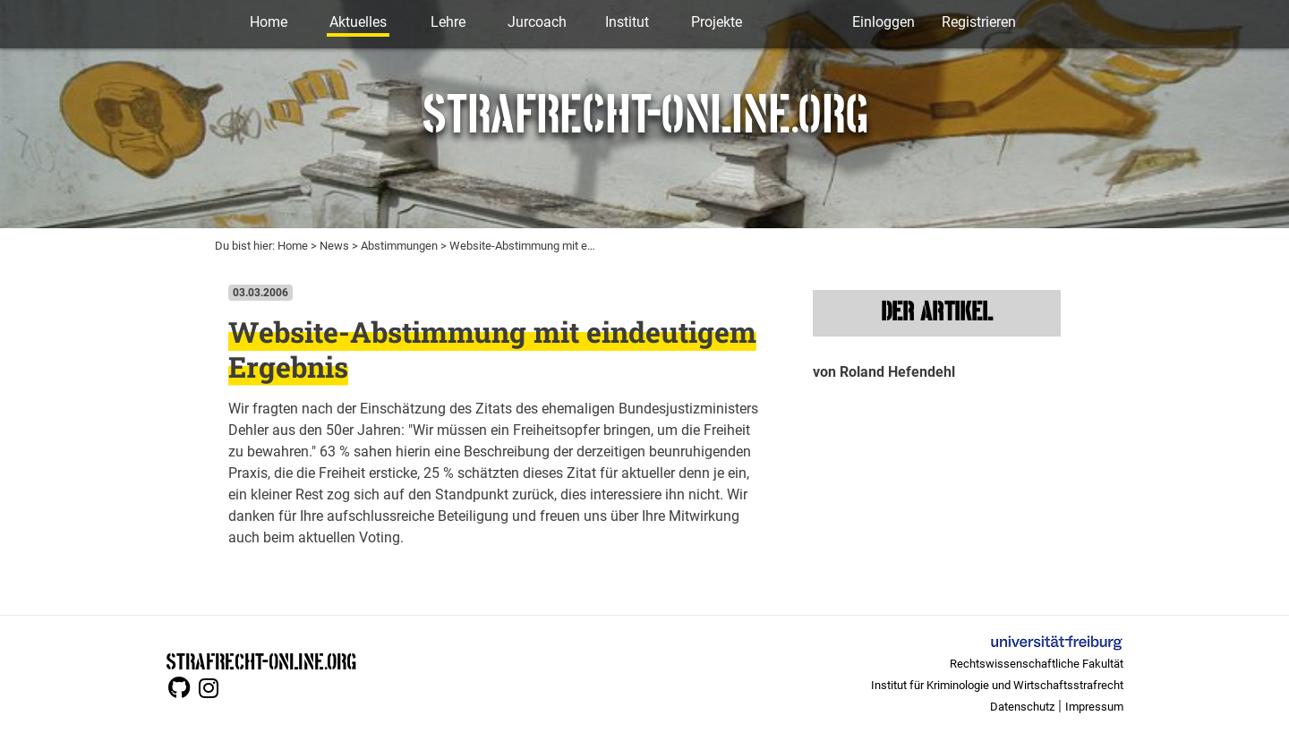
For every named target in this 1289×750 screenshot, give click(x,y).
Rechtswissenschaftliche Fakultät (1036, 663)
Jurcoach (537, 21)
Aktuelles (358, 21)
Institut (627, 21)
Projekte (716, 21)
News (334, 245)
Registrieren (979, 21)
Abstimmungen (399, 245)
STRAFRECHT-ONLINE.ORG (261, 660)
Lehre (448, 21)
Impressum (1094, 706)
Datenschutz (1022, 706)
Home (268, 21)
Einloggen (883, 21)
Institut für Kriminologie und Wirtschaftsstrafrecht (997, 685)
